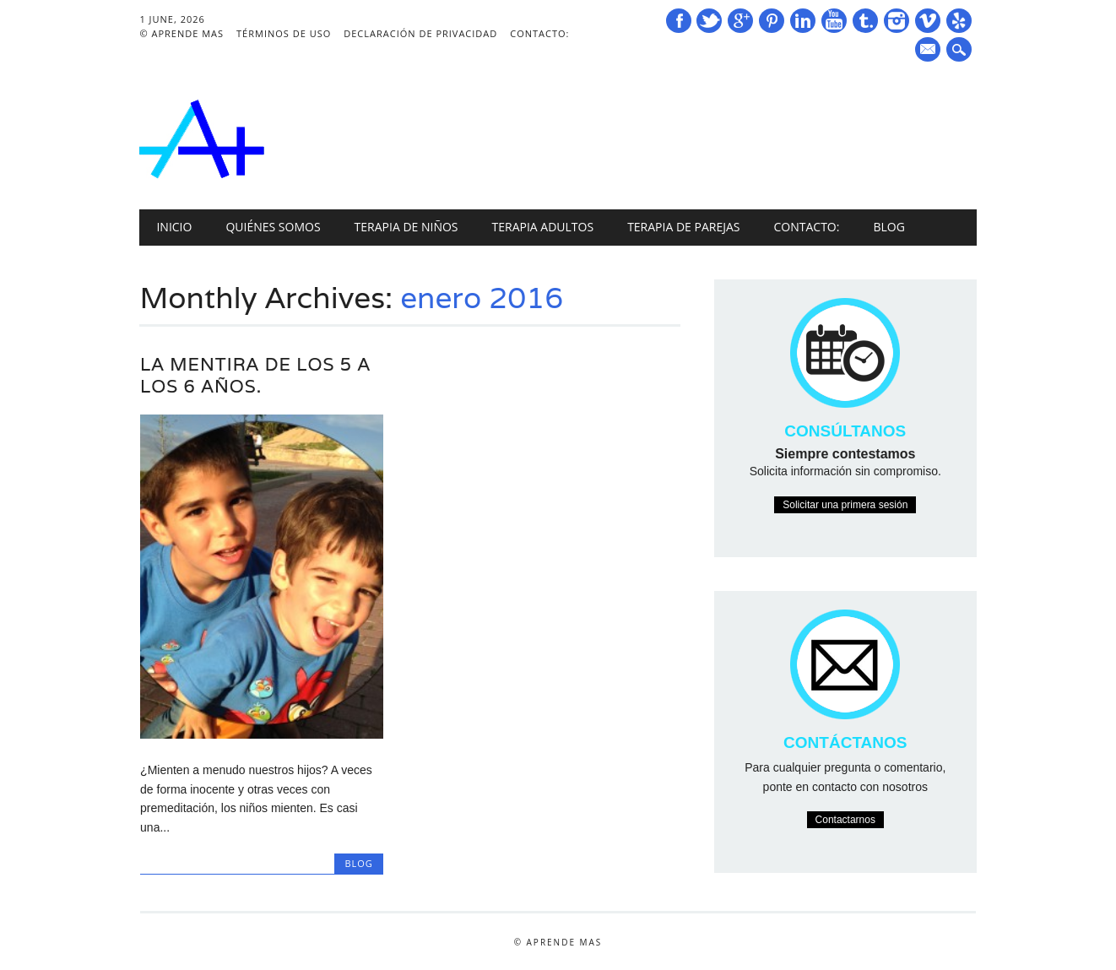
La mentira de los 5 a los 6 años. (255, 375)
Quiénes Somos (272, 227)
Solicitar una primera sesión (845, 505)
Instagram (896, 20)
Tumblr (865, 20)
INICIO (174, 227)
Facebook (678, 20)
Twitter (709, 20)
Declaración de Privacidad (420, 33)
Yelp (959, 20)
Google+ (740, 20)
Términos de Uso (283, 33)
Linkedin (802, 20)
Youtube (834, 20)
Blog (888, 227)
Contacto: (539, 33)
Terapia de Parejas (683, 227)
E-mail (929, 51)
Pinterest (771, 20)
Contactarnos (845, 820)
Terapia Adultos (543, 227)
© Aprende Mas (181, 33)
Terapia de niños (406, 227)
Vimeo (927, 20)
